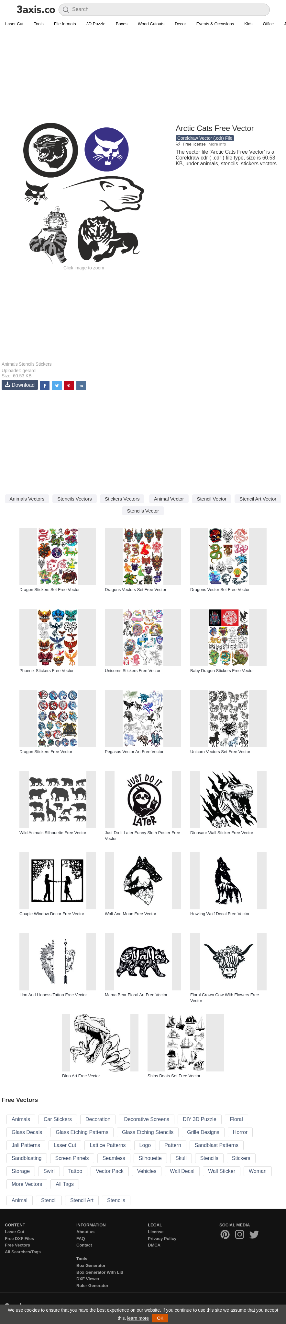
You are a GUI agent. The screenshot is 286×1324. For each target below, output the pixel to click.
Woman (258, 1171)
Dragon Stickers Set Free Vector (49, 589)
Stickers (44, 364)
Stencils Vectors (74, 499)
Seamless (114, 1158)
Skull (181, 1158)
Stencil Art (82, 1200)
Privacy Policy (162, 1238)
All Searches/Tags (23, 1251)
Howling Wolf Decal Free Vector (219, 913)
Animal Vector (169, 499)
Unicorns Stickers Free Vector (132, 670)
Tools (38, 23)
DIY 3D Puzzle (199, 1119)
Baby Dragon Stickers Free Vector (222, 670)
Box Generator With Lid (99, 1272)
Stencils (27, 364)
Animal (20, 1200)
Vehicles (147, 1171)
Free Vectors (17, 1245)
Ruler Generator (92, 1285)
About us (85, 1231)
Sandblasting (27, 1158)
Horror (240, 1132)
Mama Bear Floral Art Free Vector (136, 994)
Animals (10, 364)
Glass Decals (27, 1132)
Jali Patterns (26, 1145)
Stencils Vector (143, 511)
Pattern (172, 1145)
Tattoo (75, 1171)
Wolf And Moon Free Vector (130, 913)
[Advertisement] (143, 76)
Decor (180, 23)
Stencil (49, 1200)
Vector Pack (109, 1171)
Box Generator (90, 1265)
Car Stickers (58, 1119)
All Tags (65, 1184)
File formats (65, 23)
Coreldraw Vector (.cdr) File (204, 138)
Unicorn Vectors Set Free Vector (220, 751)
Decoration (97, 1119)
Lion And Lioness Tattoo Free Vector (53, 994)
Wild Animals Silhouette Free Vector (52, 832)
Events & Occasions (215, 23)
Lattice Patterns (108, 1145)
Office (268, 23)
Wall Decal (182, 1171)
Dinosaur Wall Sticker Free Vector (221, 832)
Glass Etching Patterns (82, 1132)
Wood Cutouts (151, 23)
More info (217, 144)
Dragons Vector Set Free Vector (220, 589)
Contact (84, 1245)
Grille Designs (203, 1132)
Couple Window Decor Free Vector (51, 913)
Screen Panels (72, 1158)
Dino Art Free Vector (81, 1075)
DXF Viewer (87, 1278)
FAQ (80, 1238)
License (155, 1231)
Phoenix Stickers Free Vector (46, 670)
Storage (21, 1171)
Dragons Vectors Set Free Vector (135, 589)
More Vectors (27, 1184)
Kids (248, 23)
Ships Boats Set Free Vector (174, 1075)
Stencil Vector (211, 499)
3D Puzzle (95, 23)
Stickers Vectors (122, 499)
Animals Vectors (27, 499)
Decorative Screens (146, 1119)
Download (20, 385)
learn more (138, 1318)
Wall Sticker (221, 1171)
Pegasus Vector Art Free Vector (134, 751)
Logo (145, 1145)
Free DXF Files (19, 1238)
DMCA (154, 1245)
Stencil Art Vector (257, 499)
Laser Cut (14, 23)
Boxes (121, 23)
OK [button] (160, 1318)
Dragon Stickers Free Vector (45, 751)
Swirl (49, 1171)
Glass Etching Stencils (147, 1132)
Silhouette (150, 1158)
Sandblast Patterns (216, 1145)
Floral (236, 1119)
